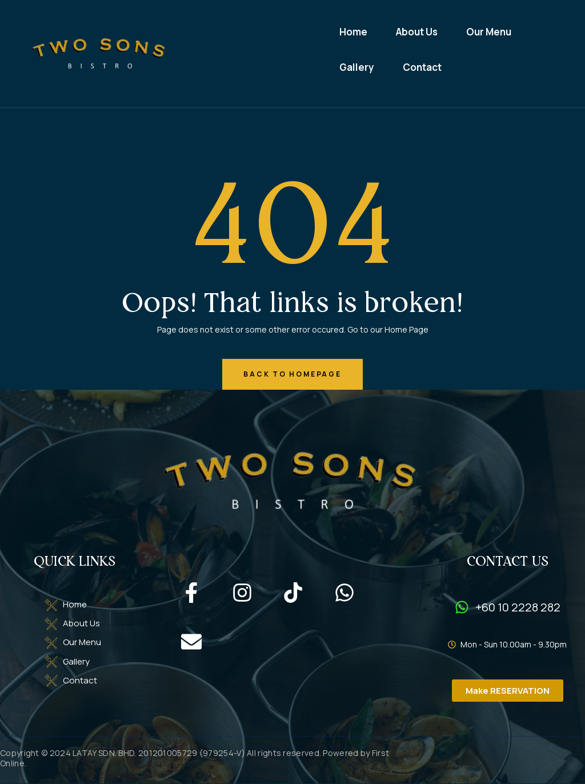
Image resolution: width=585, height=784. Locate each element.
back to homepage (292, 374)
